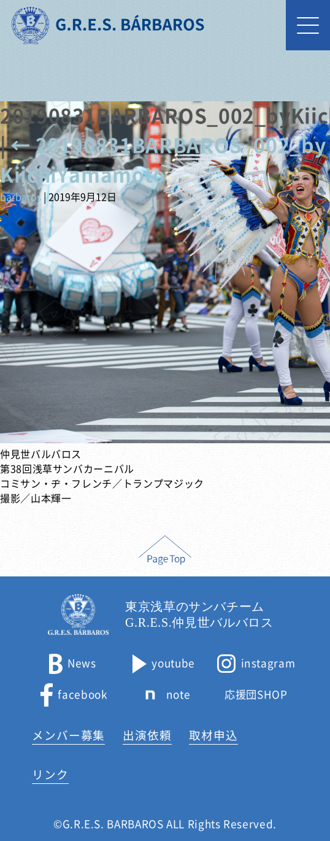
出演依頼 (147, 735)
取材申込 (213, 735)
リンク (50, 774)
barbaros (20, 197)
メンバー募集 (69, 735)
